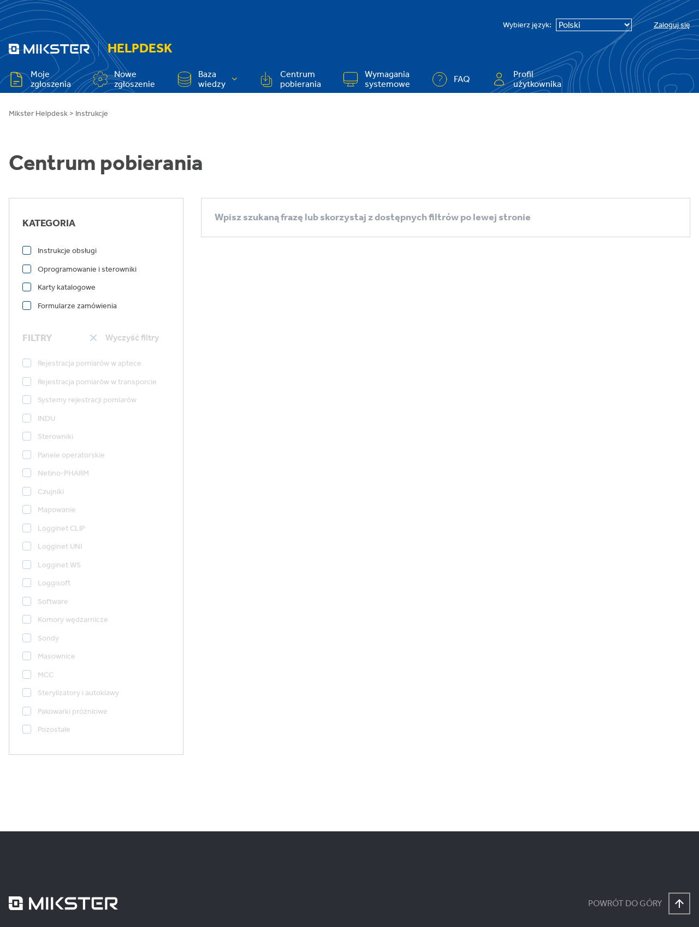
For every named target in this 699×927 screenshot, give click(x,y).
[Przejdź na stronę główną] (49, 49)
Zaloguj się (672, 25)
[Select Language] (594, 25)
